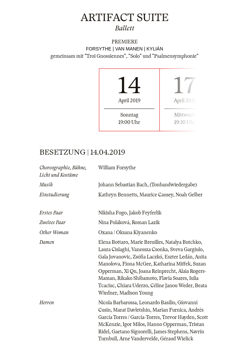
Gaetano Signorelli (131, 331)
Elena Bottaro (113, 242)
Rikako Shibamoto (137, 278)
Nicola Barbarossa (117, 302)
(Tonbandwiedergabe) (173, 184)
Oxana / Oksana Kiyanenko (127, 232)
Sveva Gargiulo (186, 249)
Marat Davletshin (131, 310)
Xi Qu (130, 271)
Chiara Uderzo (132, 285)
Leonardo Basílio (157, 302)
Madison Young (136, 293)
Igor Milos (134, 324)
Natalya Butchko (183, 242)
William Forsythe (117, 167)
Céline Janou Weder (171, 285)
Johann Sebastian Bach (122, 184)
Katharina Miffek (172, 264)
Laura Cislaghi (113, 249)
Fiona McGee (136, 264)
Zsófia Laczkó (147, 257)
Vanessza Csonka (149, 249)
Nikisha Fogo (112, 212)
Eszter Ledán (178, 257)
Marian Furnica (169, 310)
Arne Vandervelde (138, 338)
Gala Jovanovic (114, 257)
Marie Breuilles (146, 242)
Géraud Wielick (176, 338)
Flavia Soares (173, 278)
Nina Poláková (113, 222)
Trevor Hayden (178, 317)
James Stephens (170, 331)
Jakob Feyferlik (145, 212)
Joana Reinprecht (157, 271)
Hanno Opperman (166, 324)
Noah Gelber (189, 194)
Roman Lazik (146, 222)
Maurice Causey (156, 194)
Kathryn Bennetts (117, 194)
